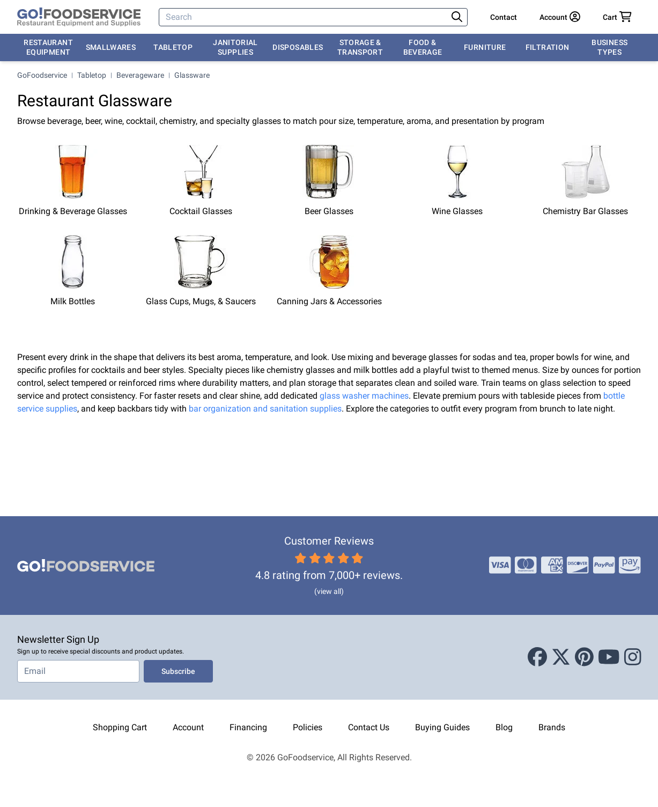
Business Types (609, 47)
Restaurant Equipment (48, 47)
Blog (504, 727)
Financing (248, 727)
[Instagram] (632, 657)
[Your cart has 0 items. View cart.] (617, 17)
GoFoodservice (42, 75)
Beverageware (140, 75)
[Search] (304, 17)
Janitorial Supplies (235, 47)
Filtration (548, 47)
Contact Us (368, 727)
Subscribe (178, 671)
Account (188, 727)
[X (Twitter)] (561, 657)
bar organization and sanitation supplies (265, 409)
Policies (307, 727)
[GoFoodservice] (79, 17)
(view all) (329, 591)
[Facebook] (537, 657)
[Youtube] (609, 657)
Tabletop (173, 47)
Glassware (192, 75)
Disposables (297, 47)
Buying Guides (442, 727)
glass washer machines (364, 396)
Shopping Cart (120, 727)
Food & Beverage (422, 47)
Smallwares (111, 47)
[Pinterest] (584, 657)
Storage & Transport (360, 47)
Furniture (485, 47)
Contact (503, 17)
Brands (551, 727)
